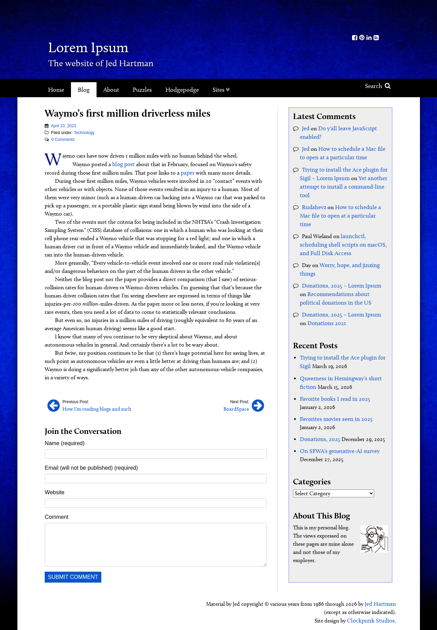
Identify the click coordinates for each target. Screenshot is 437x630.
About (111, 89)
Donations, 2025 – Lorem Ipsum (339, 271)
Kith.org (365, 16)
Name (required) (64, 442)
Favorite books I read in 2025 (333, 381)
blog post (123, 164)
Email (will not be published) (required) (91, 467)
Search (378, 86)
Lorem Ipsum (100, 46)
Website (54, 491)
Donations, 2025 (319, 421)
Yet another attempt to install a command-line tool (341, 184)
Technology (84, 132)
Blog (84, 89)
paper (187, 172)
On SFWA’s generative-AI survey (336, 432)
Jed (305, 128)
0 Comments (63, 139)
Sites (221, 89)
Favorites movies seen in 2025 (333, 401)
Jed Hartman (381, 602)
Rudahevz (313, 204)
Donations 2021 (318, 307)
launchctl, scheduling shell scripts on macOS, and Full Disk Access (339, 231)
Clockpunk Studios (373, 619)
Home (56, 89)
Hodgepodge (182, 89)
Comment (56, 516)
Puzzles (142, 89)
